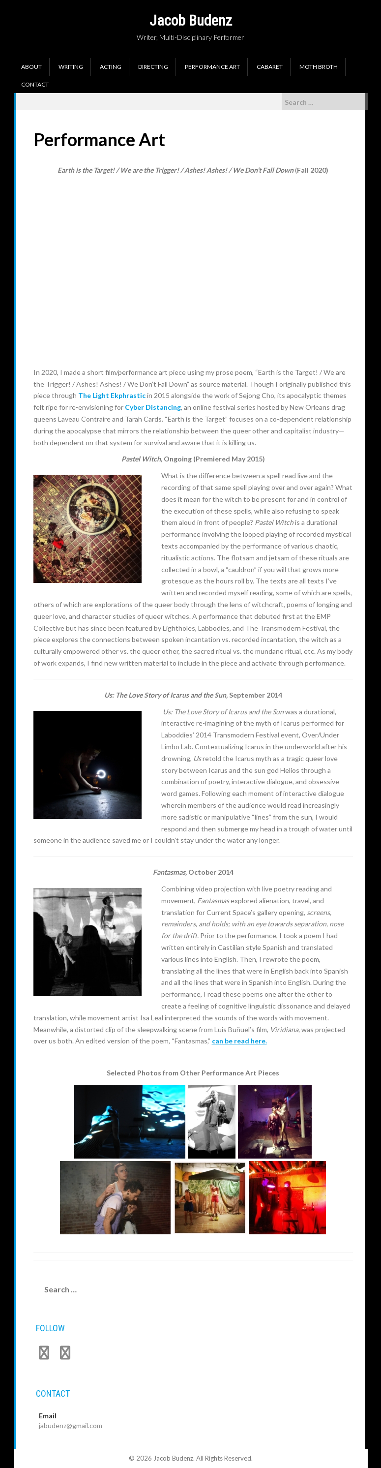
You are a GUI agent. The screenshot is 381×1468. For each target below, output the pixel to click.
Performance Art (212, 66)
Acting (110, 66)
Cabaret (270, 66)
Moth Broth (318, 66)
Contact (35, 84)
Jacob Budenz (190, 20)
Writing (71, 66)
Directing (153, 66)
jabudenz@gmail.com (70, 1425)
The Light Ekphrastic (112, 395)
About (31, 66)
